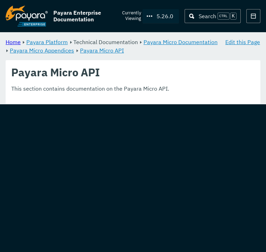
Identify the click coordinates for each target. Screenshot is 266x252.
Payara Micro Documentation (181, 42)
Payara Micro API (102, 50)
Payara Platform (47, 42)
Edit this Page (242, 42)
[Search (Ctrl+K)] (213, 16)
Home (13, 42)
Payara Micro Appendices (42, 50)
